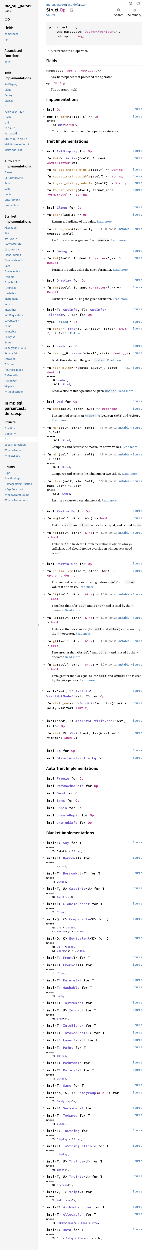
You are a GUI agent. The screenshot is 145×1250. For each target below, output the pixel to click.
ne (55, 532)
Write (71, 158)
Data (67, 1230)
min (56, 454)
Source (51, 15)
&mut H (53, 372)
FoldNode (54, 314)
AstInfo (70, 309)
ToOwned (70, 1115)
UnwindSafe (67, 822)
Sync (61, 800)
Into (61, 124)
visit (57, 733)
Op (59, 109)
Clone (62, 207)
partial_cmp (63, 571)
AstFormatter (58, 163)
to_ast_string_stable (72, 176)
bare (64, 116)
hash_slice (62, 367)
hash (56, 353)
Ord (60, 401)
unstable (123, 229)
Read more (104, 221)
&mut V (81, 708)
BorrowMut (72, 873)
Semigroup (86, 1093)
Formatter (97, 258)
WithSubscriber (77, 1207)
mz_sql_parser (56, 4)
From (67, 957)
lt (55, 594)
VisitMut (85, 703)
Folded (62, 322)
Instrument (73, 1003)
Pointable (72, 1063)
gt (55, 641)
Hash (61, 346)
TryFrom (76, 1161)
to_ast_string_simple (72, 169)
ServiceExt (73, 1108)
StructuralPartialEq (76, 758)
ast (70, 4)
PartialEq (66, 511)
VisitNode (103, 721)
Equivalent (79, 938)
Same (67, 1085)
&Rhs (89, 532)
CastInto (77, 888)
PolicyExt (72, 1070)
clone (57, 215)
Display (64, 280)
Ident (110, 31)
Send (61, 793)
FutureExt (72, 980)
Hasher (77, 353)
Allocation (73, 1214)
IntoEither (73, 1025)
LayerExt (71, 1040)
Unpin (62, 808)
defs (76, 4)
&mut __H (120, 353)
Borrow (69, 858)
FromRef (70, 965)
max (56, 427)
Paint (68, 1047)
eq (55, 518)
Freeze (63, 778)
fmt (56, 158)
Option (90, 31)
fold (56, 328)
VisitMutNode (58, 696)
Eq (59, 751)
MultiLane (63, 1200)
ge (55, 664)
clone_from (62, 229)
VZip (73, 1192)
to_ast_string (65, 190)
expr (84, 4)
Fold (72, 328)
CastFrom (63, 897)
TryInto (76, 1176)
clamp (57, 481)
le (55, 618)
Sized (66, 384)
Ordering (109, 409)
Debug (62, 251)
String (77, 36)
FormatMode (56, 194)
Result (53, 263)
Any (66, 843)
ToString (71, 1131)
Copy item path (72, 10)
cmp (56, 409)
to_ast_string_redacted (73, 183)
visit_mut (61, 703)
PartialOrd (67, 564)
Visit (74, 733)
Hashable (71, 987)
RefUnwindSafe (70, 786)
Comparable (79, 919)
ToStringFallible (79, 1146)
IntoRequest (74, 1033)
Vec (101, 31)
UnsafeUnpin (68, 815)
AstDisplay (67, 151)
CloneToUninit (76, 904)
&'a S (103, 1093)
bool (104, 518)
